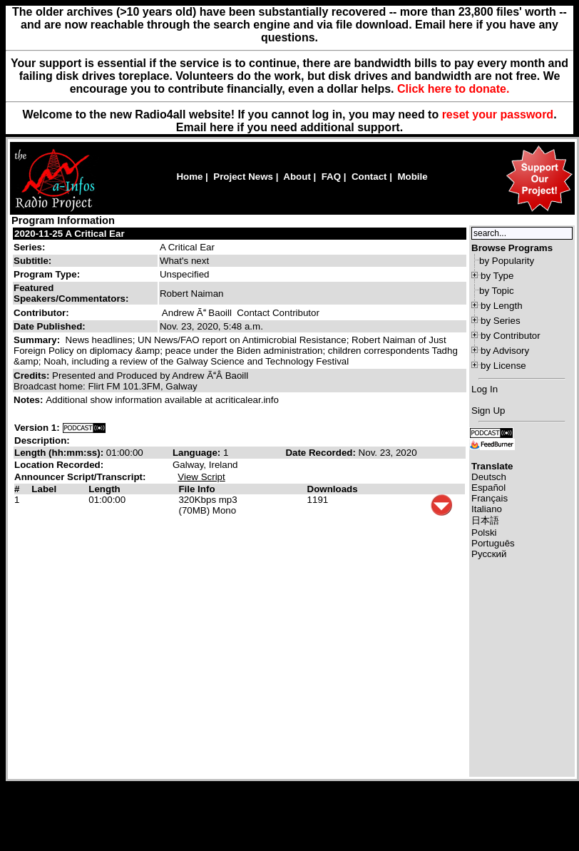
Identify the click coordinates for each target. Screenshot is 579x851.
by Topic (496, 290)
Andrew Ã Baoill (197, 312)
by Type (497, 275)
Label (43, 489)
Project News (243, 176)
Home (189, 176)
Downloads (332, 489)
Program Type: (47, 274)
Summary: (38, 340)
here (222, 127)
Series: (29, 247)
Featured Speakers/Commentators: (71, 293)
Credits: (33, 375)
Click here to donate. (453, 89)
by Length (502, 305)
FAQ (331, 176)
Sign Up (488, 410)
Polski (484, 532)
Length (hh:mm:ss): (60, 452)
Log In (484, 389)
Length (104, 489)
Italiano (486, 509)
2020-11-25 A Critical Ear (69, 233)
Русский (488, 554)
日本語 (485, 520)
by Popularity (506, 260)
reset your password (498, 114)
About (297, 176)
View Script (201, 477)
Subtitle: (32, 260)
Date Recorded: (321, 452)
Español (488, 487)
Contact (369, 176)
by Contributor (510, 335)
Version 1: (37, 427)
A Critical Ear (187, 247)
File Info (196, 489)
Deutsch (488, 477)
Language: (198, 452)
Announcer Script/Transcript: (79, 477)
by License (503, 365)
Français (489, 498)
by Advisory (505, 350)
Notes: (30, 399)
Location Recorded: (58, 464)
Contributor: (41, 312)
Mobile (412, 176)
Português (493, 543)
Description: (42, 440)
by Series (501, 320)
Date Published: (50, 326)
